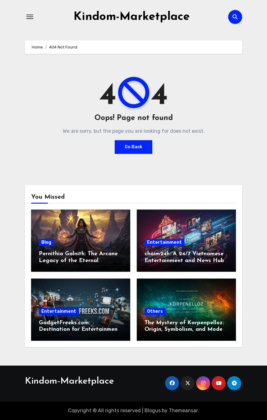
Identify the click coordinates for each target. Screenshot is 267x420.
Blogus (153, 410)
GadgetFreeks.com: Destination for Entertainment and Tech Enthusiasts (79, 329)
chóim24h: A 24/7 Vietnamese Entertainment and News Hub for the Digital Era (184, 260)
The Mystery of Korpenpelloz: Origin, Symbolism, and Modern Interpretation (186, 329)
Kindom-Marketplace (132, 17)
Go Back (133, 147)
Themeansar (183, 410)
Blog (46, 242)
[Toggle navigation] (30, 17)
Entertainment (164, 242)
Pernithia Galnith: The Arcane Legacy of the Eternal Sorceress (78, 260)
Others (155, 311)
